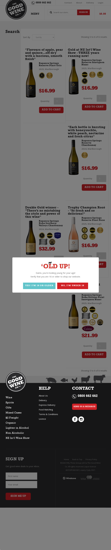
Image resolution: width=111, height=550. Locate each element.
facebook (75, 419)
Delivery (43, 400)
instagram (81, 419)
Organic (11, 423)
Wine (9, 398)
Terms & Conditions (48, 414)
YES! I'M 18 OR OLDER (39, 286)
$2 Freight (12, 418)
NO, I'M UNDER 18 (72, 286)
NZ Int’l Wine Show (18, 438)
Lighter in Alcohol (17, 428)
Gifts (8, 408)
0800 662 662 (88, 396)
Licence (42, 418)
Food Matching (46, 409)
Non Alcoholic (15, 433)
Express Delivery (47, 404)
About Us (43, 395)
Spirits (10, 403)
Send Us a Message (84, 407)
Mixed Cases (13, 413)
